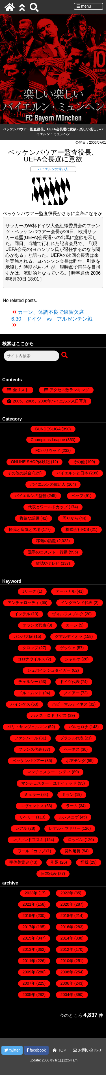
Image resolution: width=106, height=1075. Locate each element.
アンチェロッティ (23, 602)
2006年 (66, 983)
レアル (21, 828)
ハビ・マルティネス (70, 704)
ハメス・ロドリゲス (49, 715)
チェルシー (28, 681)
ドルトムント (30, 693)
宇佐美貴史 (19, 862)
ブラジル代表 (72, 738)
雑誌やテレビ (48, 563)
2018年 (66, 915)
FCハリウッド (47, 450)
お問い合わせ (87, 1050)
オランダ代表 (34, 625)
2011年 (29, 960)
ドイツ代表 (70, 681)
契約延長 (73, 851)
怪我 (84, 862)
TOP (59, 1050)
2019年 (29, 915)
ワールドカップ (31, 851)
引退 (55, 862)
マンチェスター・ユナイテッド (49, 783)
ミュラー (32, 794)
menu (84, 6)
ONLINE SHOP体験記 (30, 461)
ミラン (68, 794)
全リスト (21, 389)
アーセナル (65, 591)
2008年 (66, 972)
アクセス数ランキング (69, 389)
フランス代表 (30, 749)
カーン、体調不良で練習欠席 (51, 312)
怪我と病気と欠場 (24, 529)
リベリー (27, 817)
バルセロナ (78, 726)
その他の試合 (19, 473)
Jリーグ (29, 591)
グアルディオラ (69, 636)
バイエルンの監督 (30, 495)
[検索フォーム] (31, 356)
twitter (12, 1050)
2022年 (66, 893)
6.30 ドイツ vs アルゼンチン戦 (51, 319)
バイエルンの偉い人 (53, 169)
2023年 (31, 893)
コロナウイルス (31, 659)
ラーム (72, 805)
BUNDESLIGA (47, 429)
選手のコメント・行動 (48, 552)
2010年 (66, 960)
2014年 (66, 938)
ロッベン (76, 839)
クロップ (30, 647)
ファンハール (26, 738)
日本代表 (49, 873)
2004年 (66, 994)
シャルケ (73, 659)
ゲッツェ (68, 647)
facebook (36, 1050)
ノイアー (72, 693)
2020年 (66, 904)
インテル (22, 614)
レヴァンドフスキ (28, 839)
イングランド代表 (76, 602)
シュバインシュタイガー (49, 670)
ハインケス (20, 704)
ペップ (77, 495)
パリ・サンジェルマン (27, 726)
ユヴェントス (32, 805)
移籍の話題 (46, 540)
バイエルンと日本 (72, 473)
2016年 (66, 927)
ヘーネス (72, 749)
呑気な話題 (29, 518)
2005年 (29, 994)
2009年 (29, 972)
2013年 (29, 949)
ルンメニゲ (69, 817)
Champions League (48, 439)
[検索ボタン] (65, 355)
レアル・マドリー (65, 828)
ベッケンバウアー (28, 760)
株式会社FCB (77, 529)
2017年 (29, 927)
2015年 (29, 938)
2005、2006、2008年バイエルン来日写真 (50, 401)
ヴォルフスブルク (68, 614)
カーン (72, 625)
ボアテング (76, 760)
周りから (70, 518)
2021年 (29, 904)
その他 (79, 461)
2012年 (66, 949)
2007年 (29, 983)
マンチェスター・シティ (49, 772)
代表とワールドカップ (48, 507)
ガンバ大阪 (23, 636)
